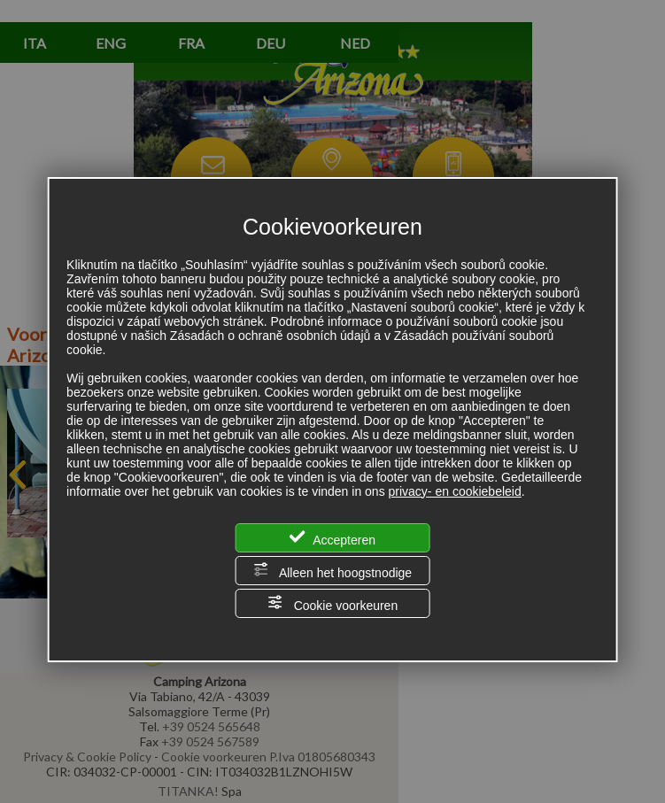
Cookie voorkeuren (332, 603)
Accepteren (332, 538)
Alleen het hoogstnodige (332, 570)
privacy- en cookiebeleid (455, 491)
